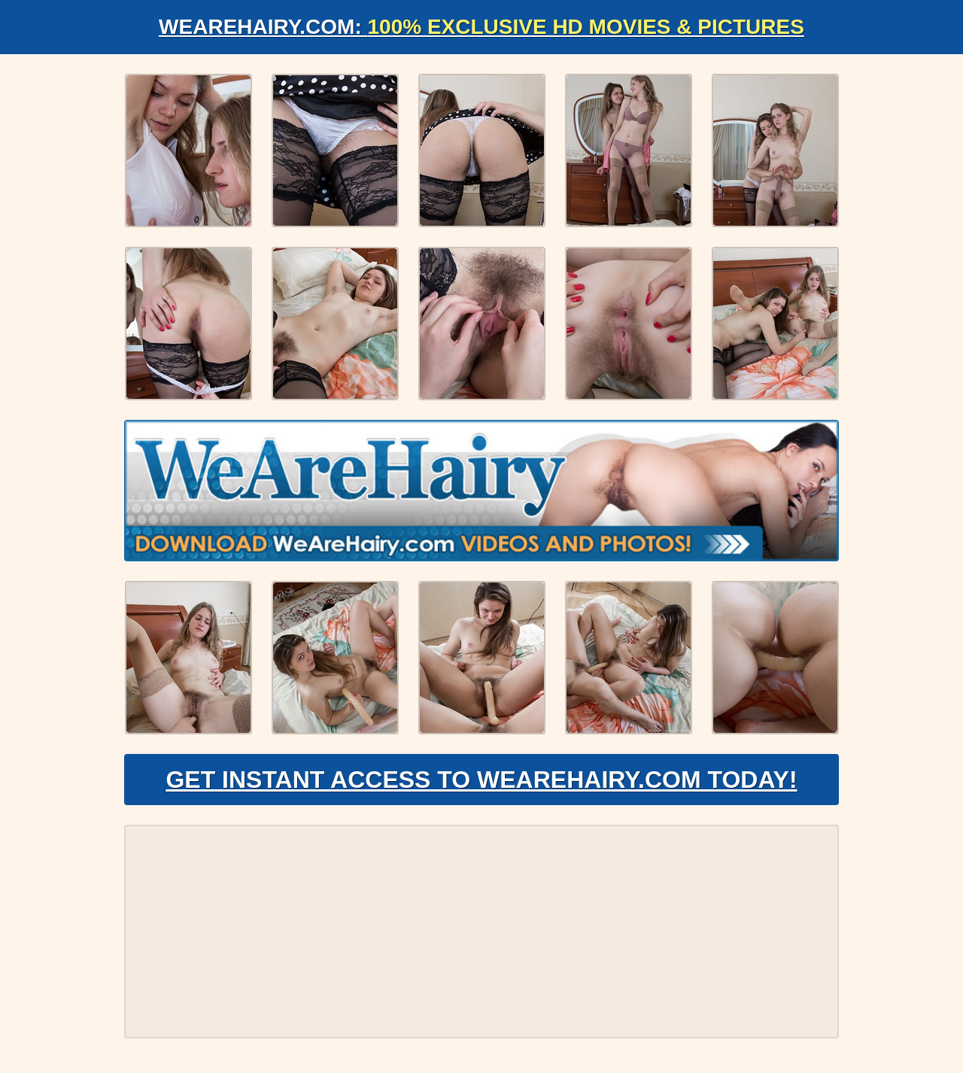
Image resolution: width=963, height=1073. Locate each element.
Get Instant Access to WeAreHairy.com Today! (481, 779)
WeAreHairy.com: (481, 26)
